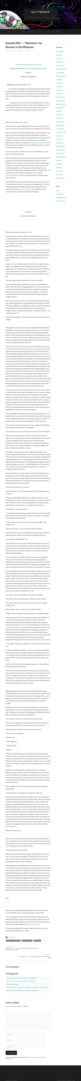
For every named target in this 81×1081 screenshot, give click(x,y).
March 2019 (59, 62)
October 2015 (60, 153)
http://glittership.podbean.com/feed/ (36, 69)
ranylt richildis (27, 940)
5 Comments (27, 51)
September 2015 (61, 157)
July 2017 (59, 111)
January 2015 (60, 178)
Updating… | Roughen (12, 978)
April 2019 (59, 58)
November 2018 (61, 69)
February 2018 (60, 97)
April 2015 (59, 171)
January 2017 (60, 129)
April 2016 (59, 139)
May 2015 (59, 167)
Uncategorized (12, 937)
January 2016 (60, 150)
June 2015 (59, 164)
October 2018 (60, 72)
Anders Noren (66, 1077)
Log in (58, 190)
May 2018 (59, 86)
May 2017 (59, 115)
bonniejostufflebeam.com (14, 175)
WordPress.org (60, 201)
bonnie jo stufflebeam (13, 940)
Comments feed (60, 197)
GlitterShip (40, 12)
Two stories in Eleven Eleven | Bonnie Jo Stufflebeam (21, 975)
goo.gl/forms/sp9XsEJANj (40, 143)
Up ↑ (74, 1077)
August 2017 (60, 108)
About (22, 32)
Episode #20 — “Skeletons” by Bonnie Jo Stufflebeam (27, 45)
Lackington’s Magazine (25, 189)
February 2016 (60, 146)
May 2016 (59, 136)
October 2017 (60, 100)
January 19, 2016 (11, 51)
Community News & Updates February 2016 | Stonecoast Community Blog (27, 981)
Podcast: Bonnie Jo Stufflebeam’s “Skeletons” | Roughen (22, 984)
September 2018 (61, 76)
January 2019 (60, 65)
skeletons (38, 940)
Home (9, 32)
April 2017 (59, 118)
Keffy (19, 51)
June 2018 (59, 83)
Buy (15, 32)
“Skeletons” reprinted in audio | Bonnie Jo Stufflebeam (21, 971)
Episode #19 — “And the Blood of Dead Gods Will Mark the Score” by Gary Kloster (17, 949)
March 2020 (59, 51)
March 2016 (59, 143)
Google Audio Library (33, 924)
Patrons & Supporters (53, 32)
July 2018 (59, 79)
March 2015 (59, 174)
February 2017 (60, 125)
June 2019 (59, 55)
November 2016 (61, 132)
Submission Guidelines (35, 32)
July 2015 (59, 160)
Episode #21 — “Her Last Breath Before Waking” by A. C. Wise (40, 948)
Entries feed (59, 194)
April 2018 (59, 90)
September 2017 (61, 104)
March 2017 (59, 122)
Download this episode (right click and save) (28, 64)
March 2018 (59, 93)
